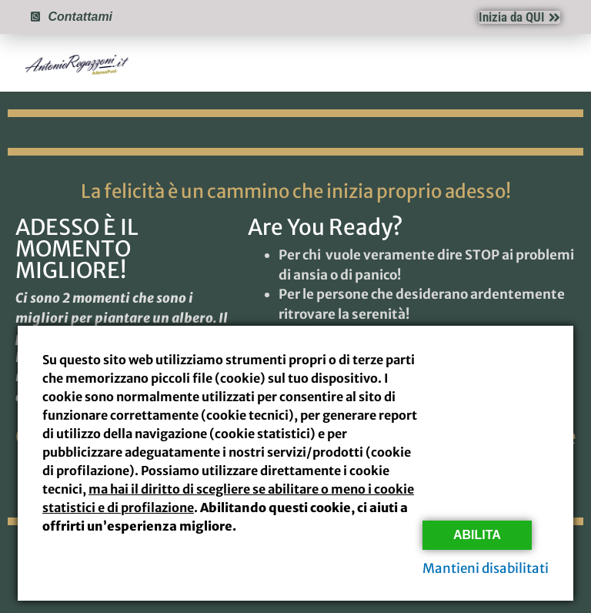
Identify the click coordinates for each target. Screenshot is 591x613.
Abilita (477, 534)
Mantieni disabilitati (485, 568)
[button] (559, 63)
